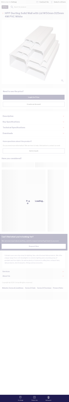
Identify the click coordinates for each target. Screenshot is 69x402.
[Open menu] (20, 398)
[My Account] (48, 398)
